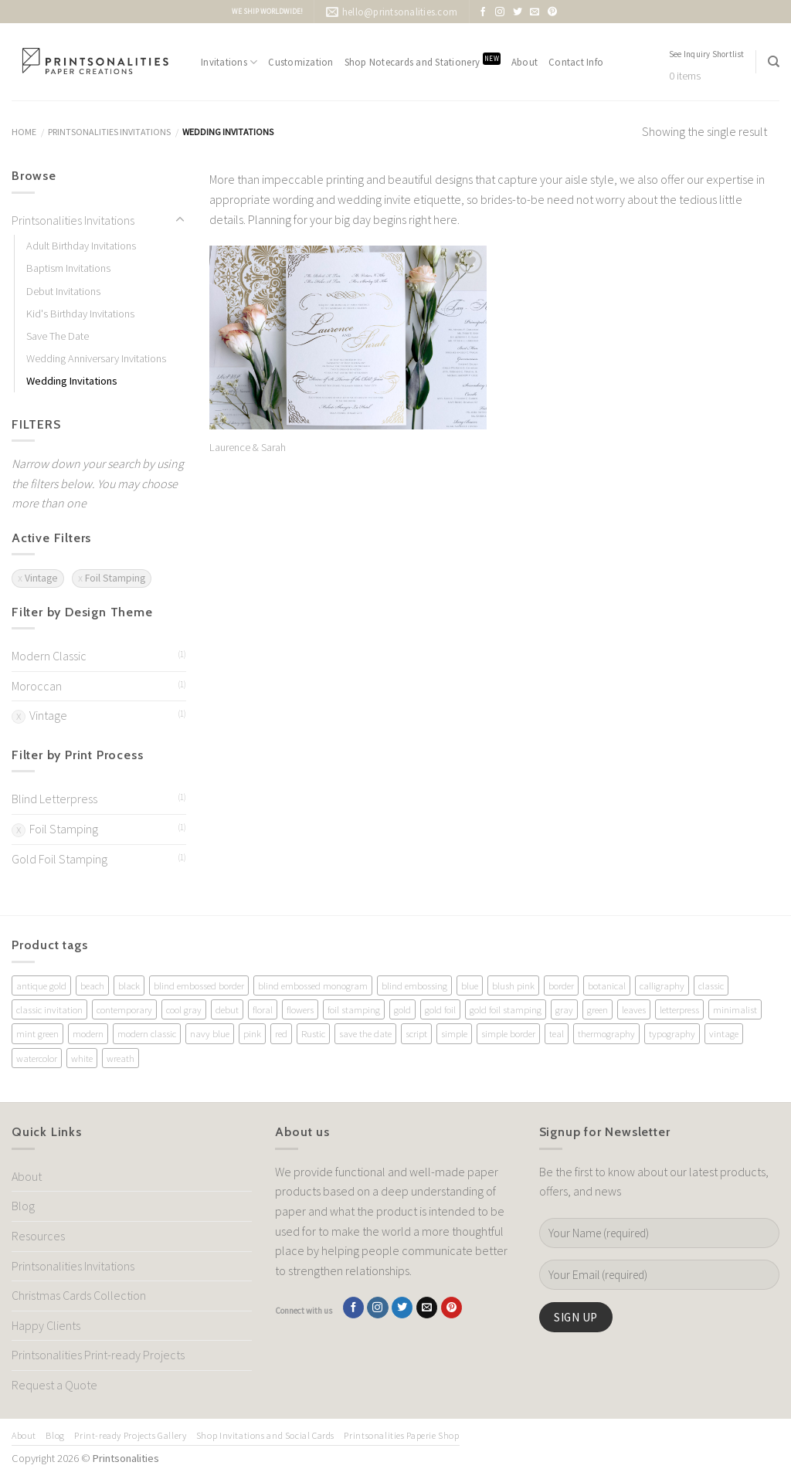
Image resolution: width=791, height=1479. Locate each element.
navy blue (209, 1033)
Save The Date (57, 336)
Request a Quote (54, 1384)
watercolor (36, 1058)
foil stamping (354, 1009)
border (561, 985)
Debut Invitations (63, 291)
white (82, 1058)
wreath (120, 1058)
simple (454, 1033)
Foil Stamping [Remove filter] (115, 578)
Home (24, 131)
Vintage (48, 715)
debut (227, 1009)
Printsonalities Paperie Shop (401, 1435)
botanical (607, 985)
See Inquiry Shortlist (707, 54)
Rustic (313, 1033)
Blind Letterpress (54, 798)
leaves (634, 1009)
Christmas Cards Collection (79, 1295)
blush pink (513, 985)
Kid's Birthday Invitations (80, 314)
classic (711, 985)
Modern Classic (49, 655)
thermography (606, 1033)
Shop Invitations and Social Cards (265, 1435)
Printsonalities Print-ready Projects (98, 1354)
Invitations (229, 62)
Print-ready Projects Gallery (130, 1435)
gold (402, 1009)
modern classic (146, 1033)
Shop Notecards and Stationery (423, 61)
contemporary (124, 1009)
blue (469, 985)
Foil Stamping (63, 828)
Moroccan (37, 686)
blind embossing (414, 985)
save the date (365, 1033)
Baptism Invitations (68, 268)
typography (672, 1033)
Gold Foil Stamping (59, 859)
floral (263, 1009)
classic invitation (49, 1009)
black (129, 985)
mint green (37, 1033)
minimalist (735, 1009)
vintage (723, 1033)
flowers (300, 1009)
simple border (508, 1033)
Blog (23, 1205)
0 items (685, 76)
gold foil (440, 1009)
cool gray (184, 1009)
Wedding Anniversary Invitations (96, 358)
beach (92, 985)
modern (88, 1033)
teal (556, 1033)
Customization (300, 62)
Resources (38, 1235)
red (281, 1033)
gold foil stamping (505, 1009)
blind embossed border (199, 985)
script (416, 1033)
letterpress (679, 1009)
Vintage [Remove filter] (41, 578)
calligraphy (662, 985)
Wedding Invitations (71, 381)
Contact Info (575, 62)
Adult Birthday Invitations (81, 246)
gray (564, 1009)
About (524, 62)
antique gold (41, 985)
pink (252, 1033)
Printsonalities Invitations (109, 131)
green (597, 1009)
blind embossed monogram (313, 985)
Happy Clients (46, 1325)
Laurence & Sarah (247, 447)
